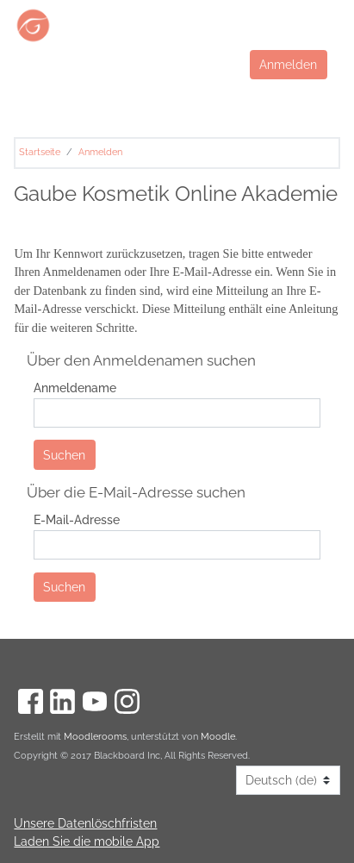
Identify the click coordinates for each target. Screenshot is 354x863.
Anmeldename (75, 387)
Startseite (39, 152)
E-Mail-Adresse (77, 519)
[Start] (132, 25)
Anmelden (288, 64)
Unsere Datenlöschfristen (85, 823)
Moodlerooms (95, 736)
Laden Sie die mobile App (86, 841)
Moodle (218, 736)
